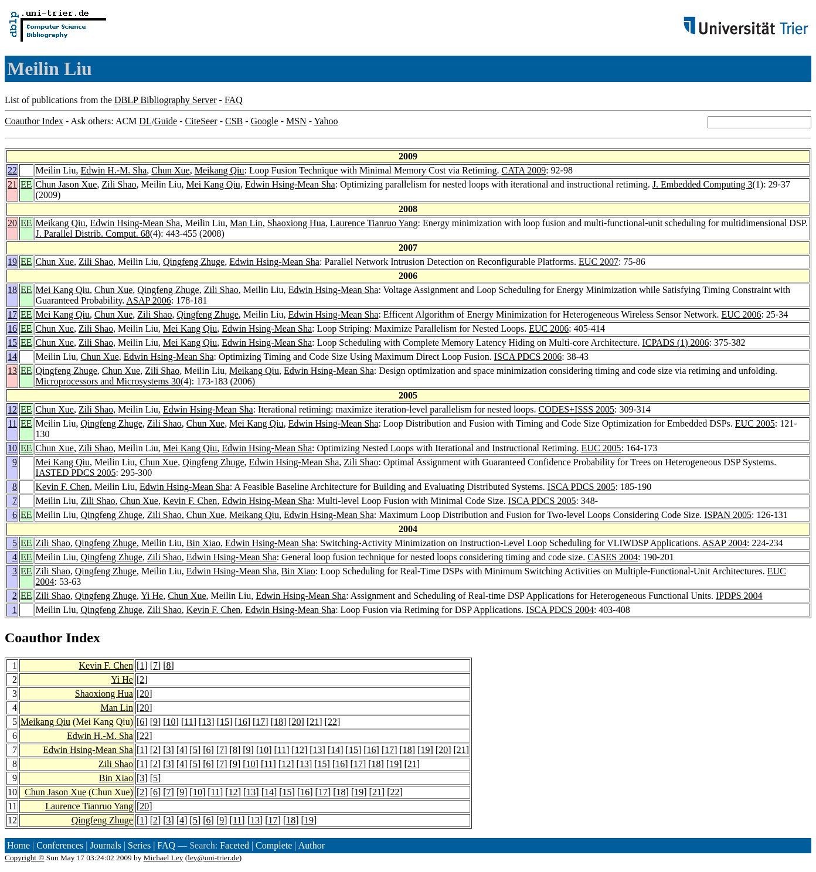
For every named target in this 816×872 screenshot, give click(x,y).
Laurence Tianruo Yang (374, 223)
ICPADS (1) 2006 (675, 343)
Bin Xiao (203, 543)
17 (12, 314)
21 (12, 184)
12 (12, 409)
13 (12, 371)
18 (12, 290)
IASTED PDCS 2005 (76, 473)
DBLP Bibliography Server (165, 100)
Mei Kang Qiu (213, 184)
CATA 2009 (524, 170)
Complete (274, 845)
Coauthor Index (34, 121)
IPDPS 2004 (739, 596)
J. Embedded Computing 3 (702, 184)
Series (139, 845)
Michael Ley (163, 857)
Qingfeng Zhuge (194, 262)
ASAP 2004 (724, 543)
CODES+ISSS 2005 (577, 409)
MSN (296, 121)
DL (145, 121)
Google (264, 121)
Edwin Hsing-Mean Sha (290, 184)
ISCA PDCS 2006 (528, 357)
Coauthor (33, 637)
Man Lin (246, 223)
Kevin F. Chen (63, 487)
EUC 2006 (741, 314)
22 (12, 170)
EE (26, 184)
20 (12, 223)
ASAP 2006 (148, 300)
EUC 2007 (598, 262)
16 (12, 328)
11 (12, 423)
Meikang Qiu (219, 170)
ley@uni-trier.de (213, 857)
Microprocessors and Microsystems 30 (108, 381)
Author (311, 845)
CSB (234, 121)
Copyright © (25, 857)
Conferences (59, 845)
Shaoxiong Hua (296, 223)
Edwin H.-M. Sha (113, 170)
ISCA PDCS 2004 (560, 610)
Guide (165, 121)
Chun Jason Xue (66, 184)
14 (12, 357)
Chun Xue (170, 170)
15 (12, 343)
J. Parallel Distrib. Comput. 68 (93, 234)
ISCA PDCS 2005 (582, 487)
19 (12, 262)
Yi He (152, 596)
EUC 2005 (755, 423)
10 (12, 448)
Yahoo (326, 121)
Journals (105, 845)
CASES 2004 (612, 557)
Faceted (234, 845)
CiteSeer (201, 121)
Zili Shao (118, 184)
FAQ (234, 100)
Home (18, 845)
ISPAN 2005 (728, 515)
